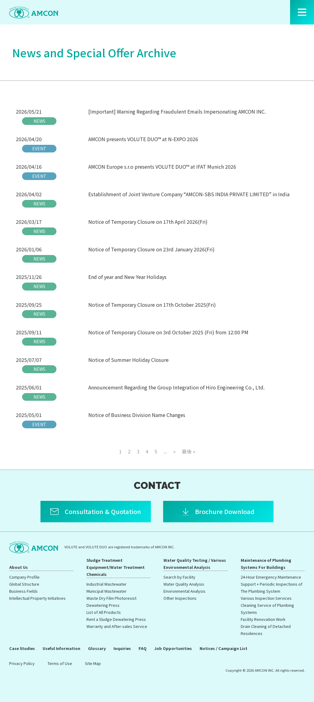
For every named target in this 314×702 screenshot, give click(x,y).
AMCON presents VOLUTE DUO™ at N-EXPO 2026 (143, 139)
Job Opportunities (173, 648)
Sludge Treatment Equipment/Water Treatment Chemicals (115, 567)
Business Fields (23, 591)
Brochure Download (225, 511)
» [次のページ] (174, 451)
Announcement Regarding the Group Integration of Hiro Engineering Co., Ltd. (176, 387)
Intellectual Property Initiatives (37, 598)
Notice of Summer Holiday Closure (128, 359)
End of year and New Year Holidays (127, 276)
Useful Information (61, 648)
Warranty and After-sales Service (116, 626)
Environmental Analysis (184, 591)
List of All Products (103, 612)
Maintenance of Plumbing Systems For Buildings (266, 563)
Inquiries (122, 648)
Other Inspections (180, 598)
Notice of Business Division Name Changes (136, 415)
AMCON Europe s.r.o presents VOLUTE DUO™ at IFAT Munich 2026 (162, 166)
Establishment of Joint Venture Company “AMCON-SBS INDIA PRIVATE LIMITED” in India (188, 194)
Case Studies (22, 648)
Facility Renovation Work (263, 619)
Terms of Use (60, 663)
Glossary (97, 648)
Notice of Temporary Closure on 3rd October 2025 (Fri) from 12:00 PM (168, 332)
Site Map (93, 663)
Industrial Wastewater (106, 584)
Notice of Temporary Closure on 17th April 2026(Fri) (148, 221)
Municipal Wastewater (106, 591)
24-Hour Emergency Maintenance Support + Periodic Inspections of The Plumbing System (271, 584)
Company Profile (24, 577)
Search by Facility (179, 577)
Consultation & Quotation (103, 511)
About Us (18, 567)
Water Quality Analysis (183, 584)
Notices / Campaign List (223, 648)
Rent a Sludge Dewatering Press (116, 619)
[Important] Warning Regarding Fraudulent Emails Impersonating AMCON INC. (177, 111)
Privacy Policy (22, 663)
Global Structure (24, 584)
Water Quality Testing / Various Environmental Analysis (194, 563)
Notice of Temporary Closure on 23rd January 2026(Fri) (151, 249)
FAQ (143, 648)
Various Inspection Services (266, 598)
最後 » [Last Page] (188, 451)
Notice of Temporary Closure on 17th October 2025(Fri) (152, 304)
